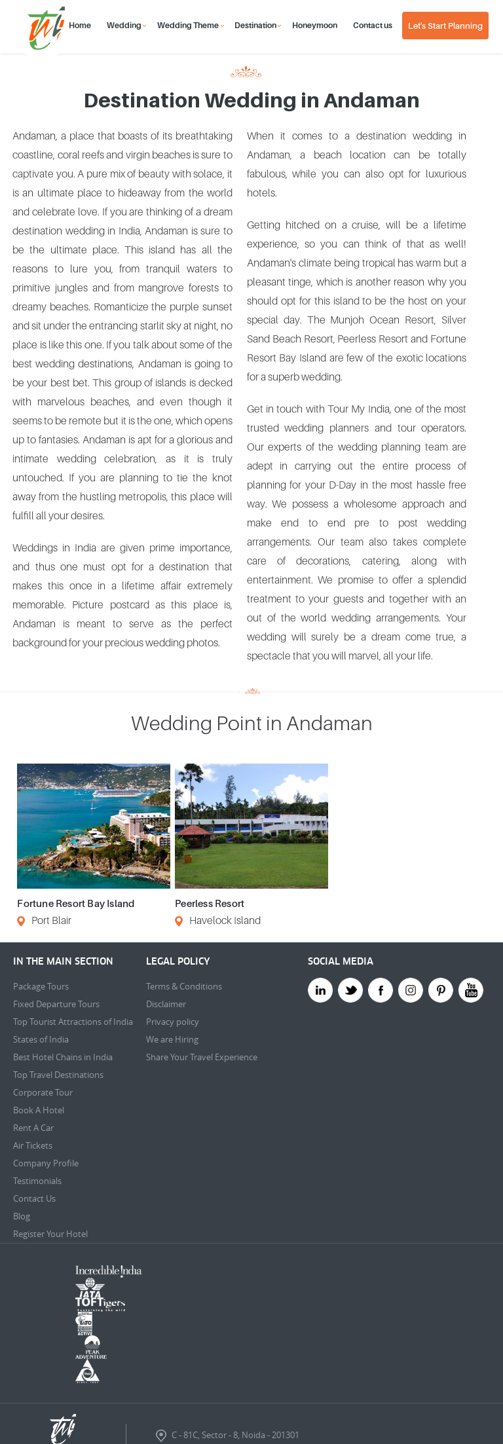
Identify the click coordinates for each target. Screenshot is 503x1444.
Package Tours (41, 986)
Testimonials (37, 1181)
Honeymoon (314, 25)
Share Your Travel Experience (201, 1057)
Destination (255, 25)
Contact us (372, 25)
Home (80, 25)
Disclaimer (166, 1004)
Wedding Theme (188, 25)
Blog (21, 1216)
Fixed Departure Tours (56, 1004)
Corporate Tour (43, 1092)
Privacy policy (172, 1021)
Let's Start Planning (445, 25)
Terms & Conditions (184, 986)
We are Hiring (172, 1039)
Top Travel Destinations (58, 1075)
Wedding (124, 25)
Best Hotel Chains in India (63, 1057)
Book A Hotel (38, 1110)
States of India (41, 1039)
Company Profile (46, 1163)
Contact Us (34, 1198)
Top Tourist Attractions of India (73, 1021)
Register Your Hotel (50, 1234)
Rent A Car (33, 1128)
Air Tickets (32, 1145)
